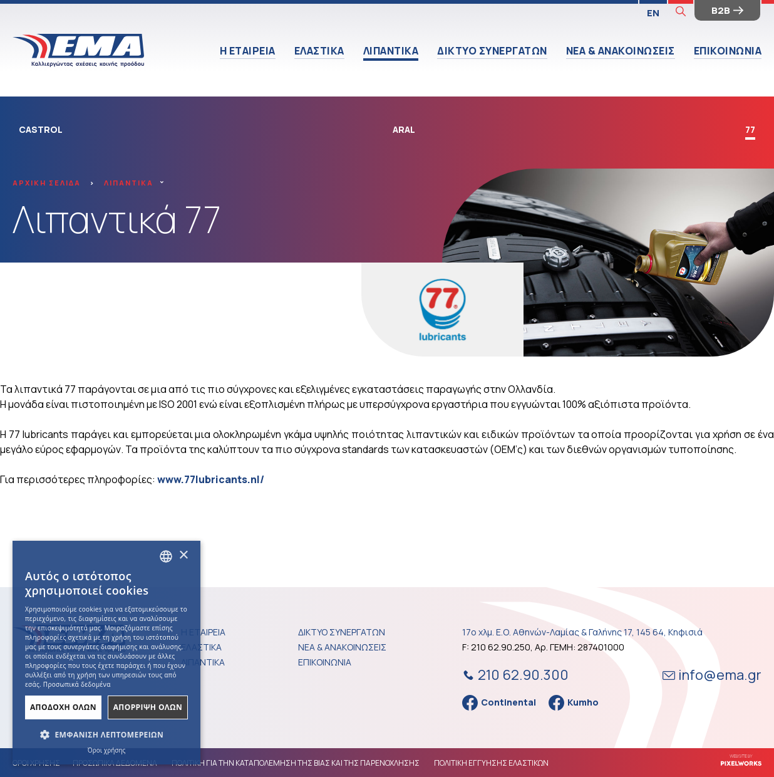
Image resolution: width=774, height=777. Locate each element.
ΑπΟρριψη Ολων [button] (147, 707)
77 (750, 129)
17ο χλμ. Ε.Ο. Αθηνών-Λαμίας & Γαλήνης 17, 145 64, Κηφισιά (582, 632)
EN (653, 12)
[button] (106, 735)
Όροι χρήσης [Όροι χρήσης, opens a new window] (107, 750)
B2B (727, 10)
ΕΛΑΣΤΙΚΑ (319, 51)
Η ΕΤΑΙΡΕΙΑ (248, 51)
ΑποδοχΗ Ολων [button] (63, 707)
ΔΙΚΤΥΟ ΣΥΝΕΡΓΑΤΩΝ (492, 51)
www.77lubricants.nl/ (210, 479)
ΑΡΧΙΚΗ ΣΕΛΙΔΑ (47, 182)
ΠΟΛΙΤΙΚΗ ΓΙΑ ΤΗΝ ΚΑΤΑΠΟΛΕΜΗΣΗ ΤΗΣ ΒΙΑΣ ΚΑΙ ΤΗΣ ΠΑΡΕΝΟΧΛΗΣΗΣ (296, 763)
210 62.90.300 (513, 674)
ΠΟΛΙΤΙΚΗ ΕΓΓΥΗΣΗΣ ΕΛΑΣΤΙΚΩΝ (491, 763)
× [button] (183, 555)
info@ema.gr (712, 674)
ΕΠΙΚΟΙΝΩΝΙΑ (728, 51)
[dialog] (106, 652)
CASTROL (41, 129)
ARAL (404, 129)
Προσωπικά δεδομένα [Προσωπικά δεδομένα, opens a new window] (77, 684)
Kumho (574, 703)
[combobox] (166, 556)
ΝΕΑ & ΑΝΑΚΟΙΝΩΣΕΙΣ (620, 51)
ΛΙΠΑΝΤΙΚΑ (391, 51)
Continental (499, 703)
